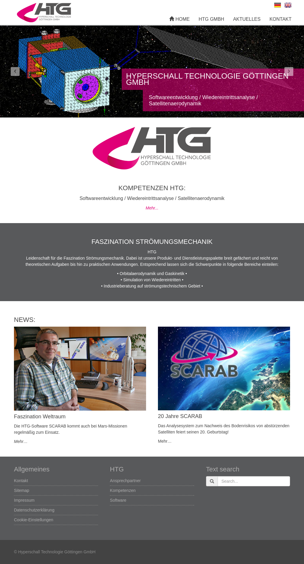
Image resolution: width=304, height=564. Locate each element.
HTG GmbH (211, 19)
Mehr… (21, 441)
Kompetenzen (122, 490)
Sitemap (21, 490)
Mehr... (151, 208)
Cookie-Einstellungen (33, 519)
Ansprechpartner (125, 480)
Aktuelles (246, 19)
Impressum (24, 500)
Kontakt (281, 19)
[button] (15, 71)
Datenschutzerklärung (34, 510)
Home (179, 19)
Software (118, 500)
